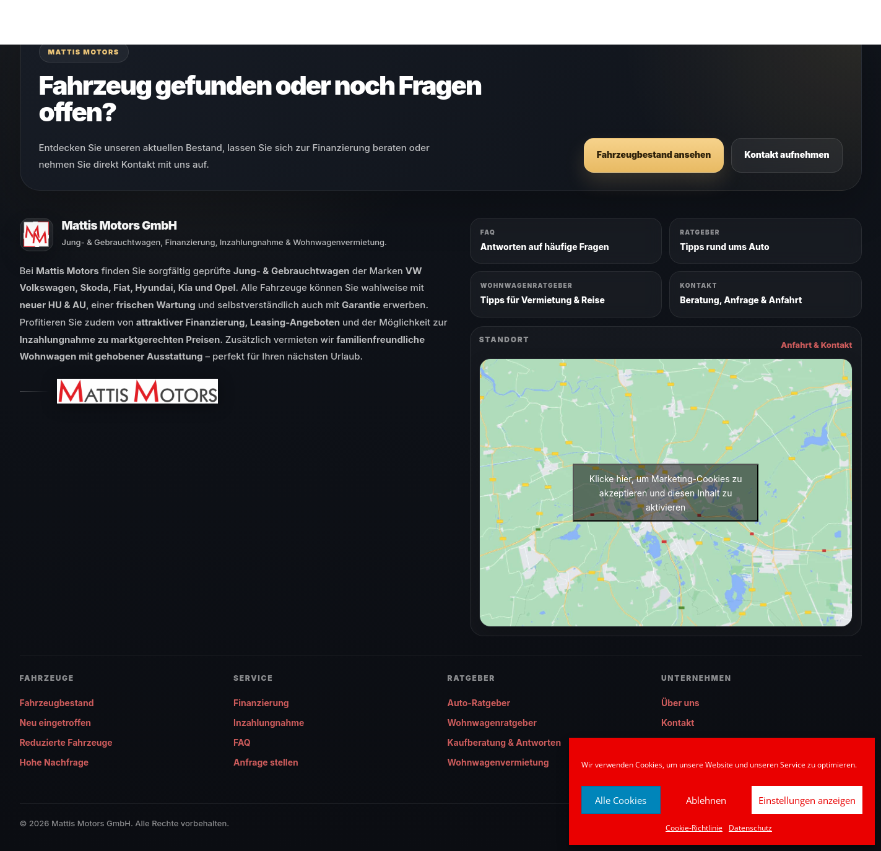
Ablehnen (706, 800)
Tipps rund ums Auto (725, 246)
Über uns (680, 703)
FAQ (242, 742)
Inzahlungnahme (268, 722)
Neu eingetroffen (55, 722)
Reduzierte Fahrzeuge (66, 742)
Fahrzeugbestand (57, 703)
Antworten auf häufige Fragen (544, 246)
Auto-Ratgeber (479, 703)
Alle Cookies (620, 800)
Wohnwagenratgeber (492, 722)
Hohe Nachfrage (54, 762)
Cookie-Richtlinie (694, 828)
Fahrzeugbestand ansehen (654, 154)
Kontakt (677, 722)
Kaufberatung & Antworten (505, 742)
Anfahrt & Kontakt (816, 345)
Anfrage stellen (265, 762)
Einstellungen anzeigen (807, 800)
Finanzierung (261, 703)
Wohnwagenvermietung (498, 762)
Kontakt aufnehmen (786, 154)
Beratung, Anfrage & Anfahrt (741, 300)
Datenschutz (750, 828)
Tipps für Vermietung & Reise (542, 300)
